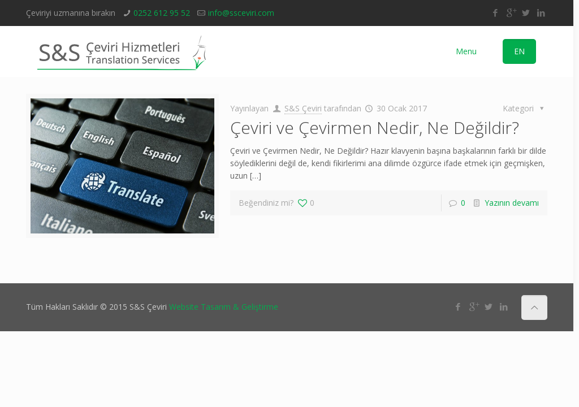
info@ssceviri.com (241, 12)
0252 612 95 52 (161, 12)
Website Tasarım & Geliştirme (223, 306)
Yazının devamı (512, 202)
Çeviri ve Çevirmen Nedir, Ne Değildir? (374, 127)
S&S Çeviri (303, 108)
